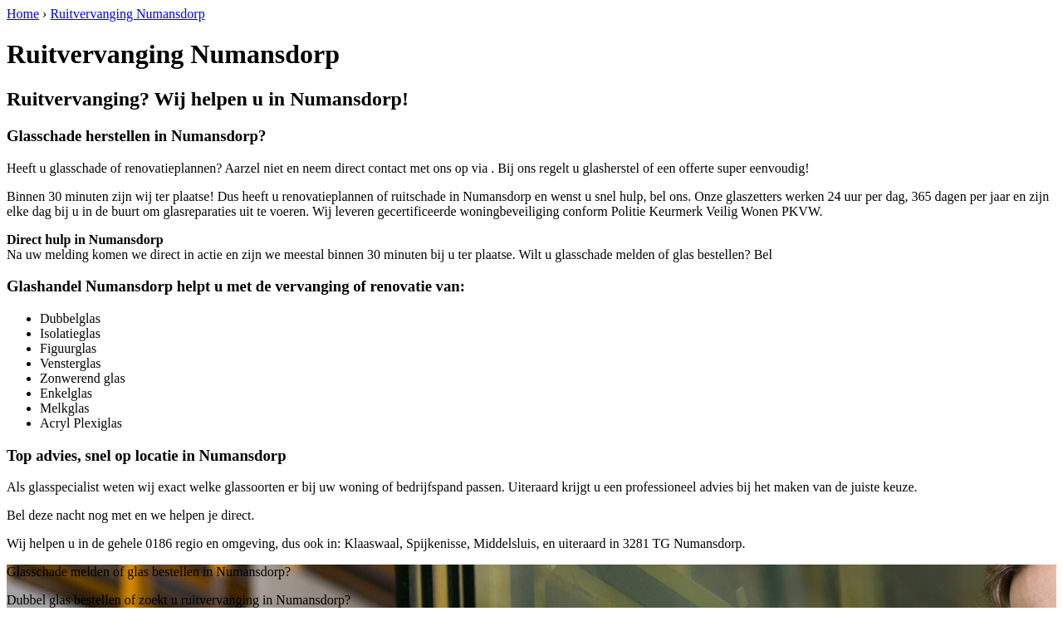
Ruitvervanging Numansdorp (127, 14)
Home (23, 14)
